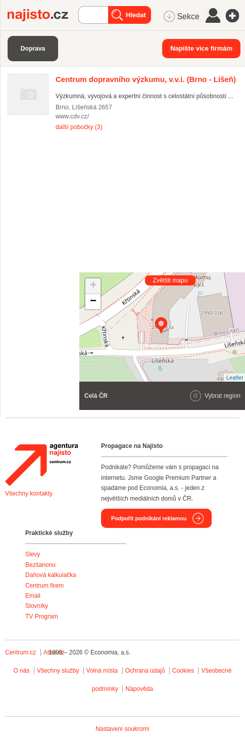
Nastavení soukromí (122, 728)
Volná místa (102, 670)
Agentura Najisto (41, 464)
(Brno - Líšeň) (146, 79)
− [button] (93, 301)
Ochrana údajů (145, 670)
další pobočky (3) (79, 127)
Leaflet (234, 378)
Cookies (183, 670)
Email (32, 595)
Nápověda (139, 688)
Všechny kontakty (29, 493)
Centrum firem (44, 585)
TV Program (41, 616)
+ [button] (93, 286)
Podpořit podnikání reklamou (148, 518)
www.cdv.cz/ (72, 116)
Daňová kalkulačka (50, 575)
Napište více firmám (201, 48)
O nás (22, 670)
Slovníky (36, 605)
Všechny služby (59, 670)
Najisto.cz (43, 15)
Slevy (32, 554)
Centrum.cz (20, 652)
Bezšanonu (40, 564)
